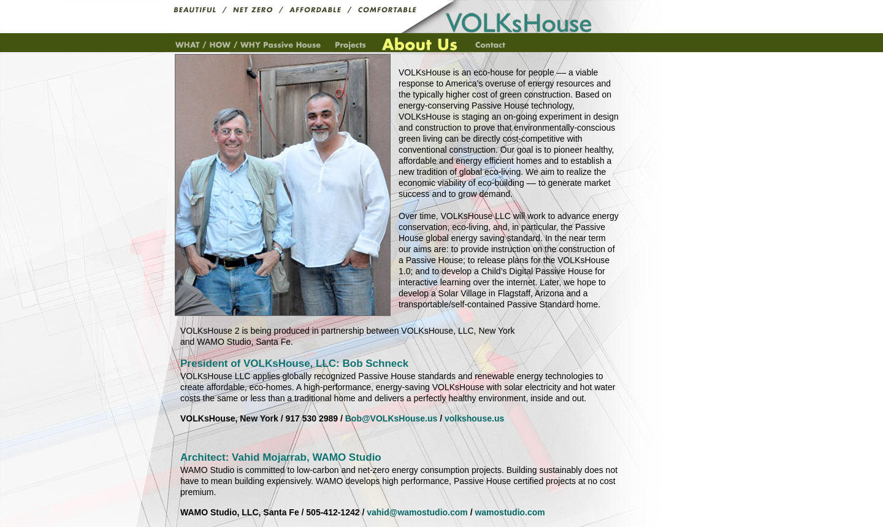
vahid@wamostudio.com (417, 512)
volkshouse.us (474, 418)
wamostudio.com (510, 512)
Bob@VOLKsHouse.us (391, 418)
